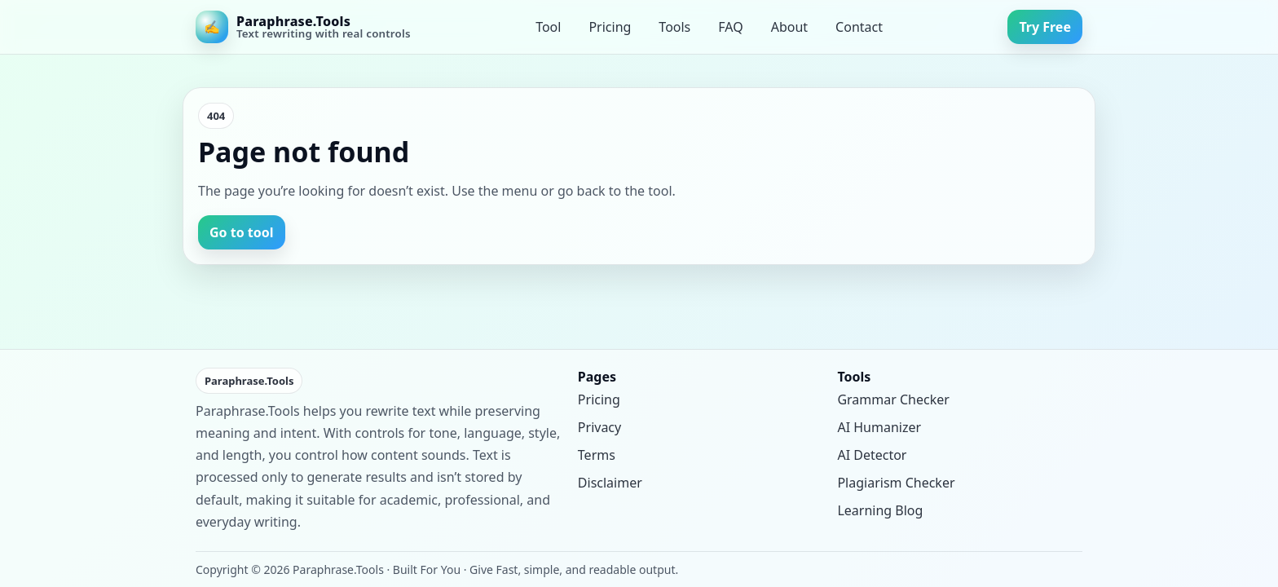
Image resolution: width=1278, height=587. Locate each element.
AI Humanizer (879, 427)
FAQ (730, 27)
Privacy (599, 427)
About (789, 27)
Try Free (1045, 27)
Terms (596, 455)
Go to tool (241, 232)
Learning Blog (880, 510)
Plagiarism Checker (895, 483)
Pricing (609, 27)
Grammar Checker (893, 399)
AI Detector (871, 455)
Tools (674, 27)
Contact (859, 27)
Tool (548, 27)
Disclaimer (610, 483)
